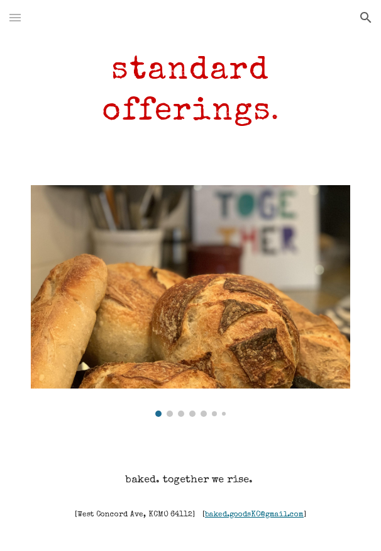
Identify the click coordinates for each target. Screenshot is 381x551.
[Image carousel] (190, 300)
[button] (15, 17)
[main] (190, 89)
